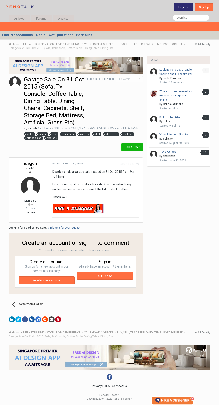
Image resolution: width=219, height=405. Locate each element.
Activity (63, 18)
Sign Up (204, 7)
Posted (67, 163)
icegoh (32, 128)
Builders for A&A (169, 117)
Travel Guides (167, 151)
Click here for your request (64, 227)
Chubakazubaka (173, 104)
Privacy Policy (101, 386)
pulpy (166, 121)
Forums (41, 18)
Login (183, 7)
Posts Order (132, 147)
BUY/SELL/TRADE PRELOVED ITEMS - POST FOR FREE (101, 128)
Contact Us (119, 386)
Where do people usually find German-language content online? (177, 95)
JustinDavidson (172, 78)
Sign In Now (105, 275)
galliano (168, 138)
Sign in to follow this (101, 78)
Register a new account (47, 280)
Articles (19, 18)
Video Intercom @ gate (173, 134)
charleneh (169, 156)
